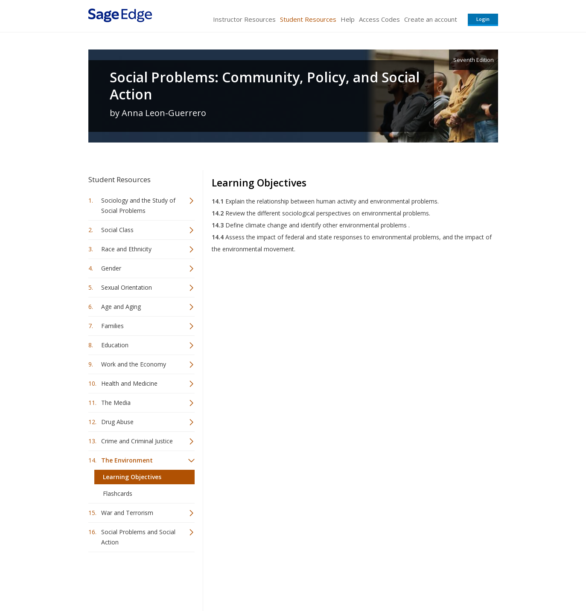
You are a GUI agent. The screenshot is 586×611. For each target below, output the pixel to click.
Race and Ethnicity (126, 249)
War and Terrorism (127, 513)
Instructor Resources (244, 19)
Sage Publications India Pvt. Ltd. (212, 579)
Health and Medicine (129, 383)
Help (348, 19)
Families (112, 326)
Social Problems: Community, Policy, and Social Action (265, 86)
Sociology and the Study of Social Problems (138, 205)
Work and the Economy (133, 364)
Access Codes (379, 19)
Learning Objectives (132, 477)
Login (483, 19)
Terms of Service (341, 579)
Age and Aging (121, 307)
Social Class (117, 230)
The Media (116, 403)
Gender (111, 268)
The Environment (127, 460)
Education (114, 345)
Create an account (430, 19)
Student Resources (308, 19)
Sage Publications (137, 579)
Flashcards (117, 493)
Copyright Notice (394, 579)
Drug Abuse (117, 422)
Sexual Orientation (126, 287)
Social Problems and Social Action (138, 537)
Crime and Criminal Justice (137, 441)
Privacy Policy (442, 579)
